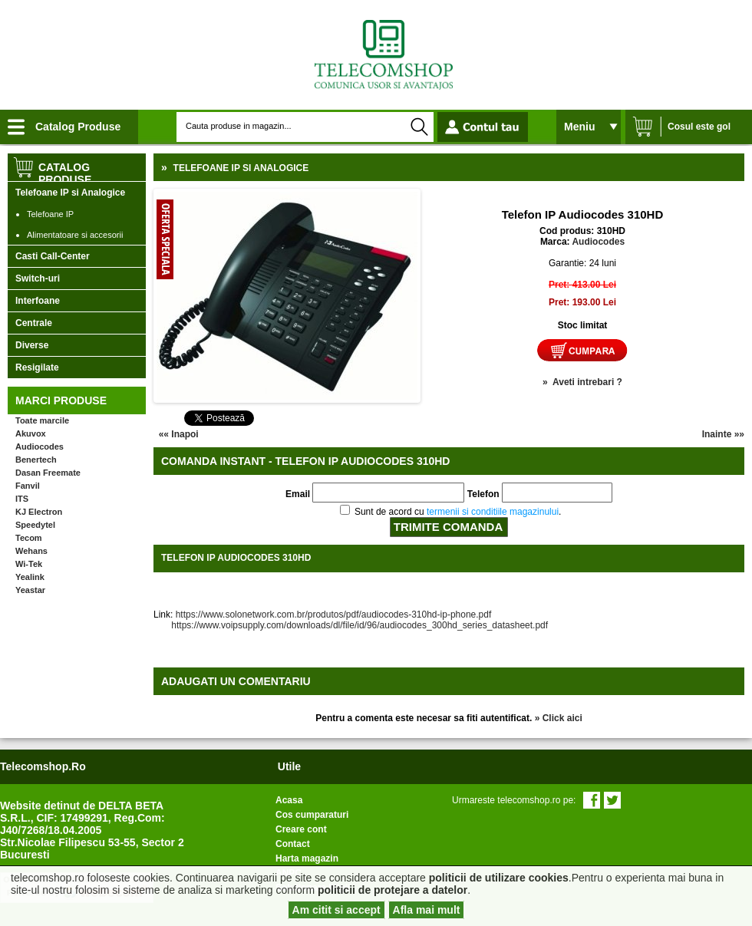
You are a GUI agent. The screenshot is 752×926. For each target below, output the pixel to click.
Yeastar (30, 590)
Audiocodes (39, 446)
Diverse (31, 345)
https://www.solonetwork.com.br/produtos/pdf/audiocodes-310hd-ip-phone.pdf (334, 614)
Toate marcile (42, 420)
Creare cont (301, 829)
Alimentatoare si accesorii (75, 234)
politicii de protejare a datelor (392, 890)
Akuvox (30, 433)
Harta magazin (306, 858)
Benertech (36, 459)
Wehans (31, 550)
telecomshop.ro (43, 766)
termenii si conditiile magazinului (493, 511)
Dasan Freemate (48, 472)
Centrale (33, 323)
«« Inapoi (179, 434)
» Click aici (558, 718)
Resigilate (37, 367)
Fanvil (27, 485)
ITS (21, 498)
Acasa (288, 800)
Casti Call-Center (52, 256)
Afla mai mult (426, 910)
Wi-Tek (28, 563)
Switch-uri (37, 278)
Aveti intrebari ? (587, 382)
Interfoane (37, 300)
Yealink (30, 577)
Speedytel (35, 524)
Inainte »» (723, 434)
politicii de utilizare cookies (499, 878)
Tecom (28, 537)
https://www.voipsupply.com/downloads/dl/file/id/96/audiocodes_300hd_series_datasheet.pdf (350, 625)
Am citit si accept (336, 910)
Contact (292, 844)
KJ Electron (38, 511)
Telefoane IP (50, 214)
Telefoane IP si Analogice (70, 192)
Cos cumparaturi (311, 814)
